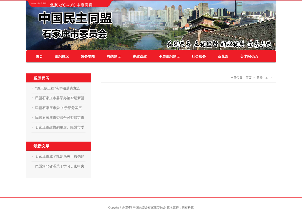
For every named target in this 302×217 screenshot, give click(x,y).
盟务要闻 (88, 56)
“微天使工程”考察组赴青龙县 (57, 88)
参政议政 (140, 56)
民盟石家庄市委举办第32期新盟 (59, 98)
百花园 (223, 56)
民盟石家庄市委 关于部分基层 (58, 108)
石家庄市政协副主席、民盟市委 (59, 127)
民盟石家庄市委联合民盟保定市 (59, 118)
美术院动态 (249, 56)
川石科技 (188, 207)
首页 (39, 56)
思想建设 (114, 56)
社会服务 (199, 56)
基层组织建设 (169, 56)
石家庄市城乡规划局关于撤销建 (59, 156)
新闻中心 (262, 77)
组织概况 (62, 56)
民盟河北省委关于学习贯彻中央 (59, 166)
